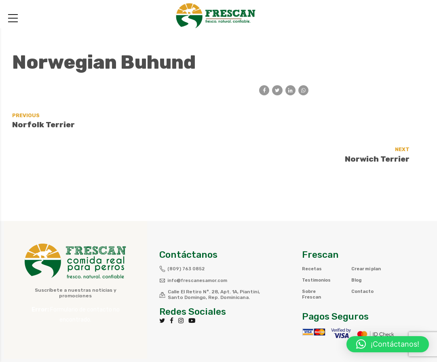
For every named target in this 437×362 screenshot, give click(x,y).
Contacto (363, 268)
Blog (357, 256)
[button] (387, 344)
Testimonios (318, 251)
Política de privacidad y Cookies (328, 340)
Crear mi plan (362, 242)
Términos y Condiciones (242, 340)
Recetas (312, 239)
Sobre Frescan (312, 265)
